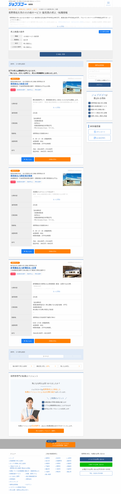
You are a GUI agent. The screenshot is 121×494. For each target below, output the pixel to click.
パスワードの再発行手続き (18, 487)
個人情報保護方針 (31, 476)
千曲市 (48, 466)
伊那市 (48, 463)
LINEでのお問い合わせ (96, 464)
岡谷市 (58, 471)
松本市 (58, 458)
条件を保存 (104, 32)
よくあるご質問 (14, 476)
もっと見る (60, 26)
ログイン (99, 84)
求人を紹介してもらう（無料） (46, 431)
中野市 (58, 463)
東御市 (69, 466)
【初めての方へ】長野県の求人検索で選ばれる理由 (20, 467)
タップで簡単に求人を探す (18, 463)
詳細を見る (52, 159)
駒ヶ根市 (48, 474)
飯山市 (69, 471)
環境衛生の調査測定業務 (21, 176)
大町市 (58, 469)
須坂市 (69, 463)
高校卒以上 (30, 89)
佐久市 (35, 9)
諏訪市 (48, 469)
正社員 (13, 89)
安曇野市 (59, 461)
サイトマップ (14, 482)
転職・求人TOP (13, 9)
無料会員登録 (99, 65)
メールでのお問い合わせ (96, 459)
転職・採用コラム (31, 473)
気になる (28, 159)
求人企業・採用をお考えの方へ (19, 490)
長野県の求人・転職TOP (25, 9)
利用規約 (12, 479)
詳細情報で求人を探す (16, 461)
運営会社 (29, 479)
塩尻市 (69, 469)
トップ (12, 458)
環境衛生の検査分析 (19, 84)
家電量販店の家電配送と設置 (23, 268)
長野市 (48, 458)
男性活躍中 (38, 89)
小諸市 (48, 471)
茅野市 (58, 466)
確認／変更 (60, 54)
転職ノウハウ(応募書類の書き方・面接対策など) (24, 471)
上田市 (69, 458)
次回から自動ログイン (103, 80)
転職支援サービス (15, 473)
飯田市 (69, 461)
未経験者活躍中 (21, 89)
